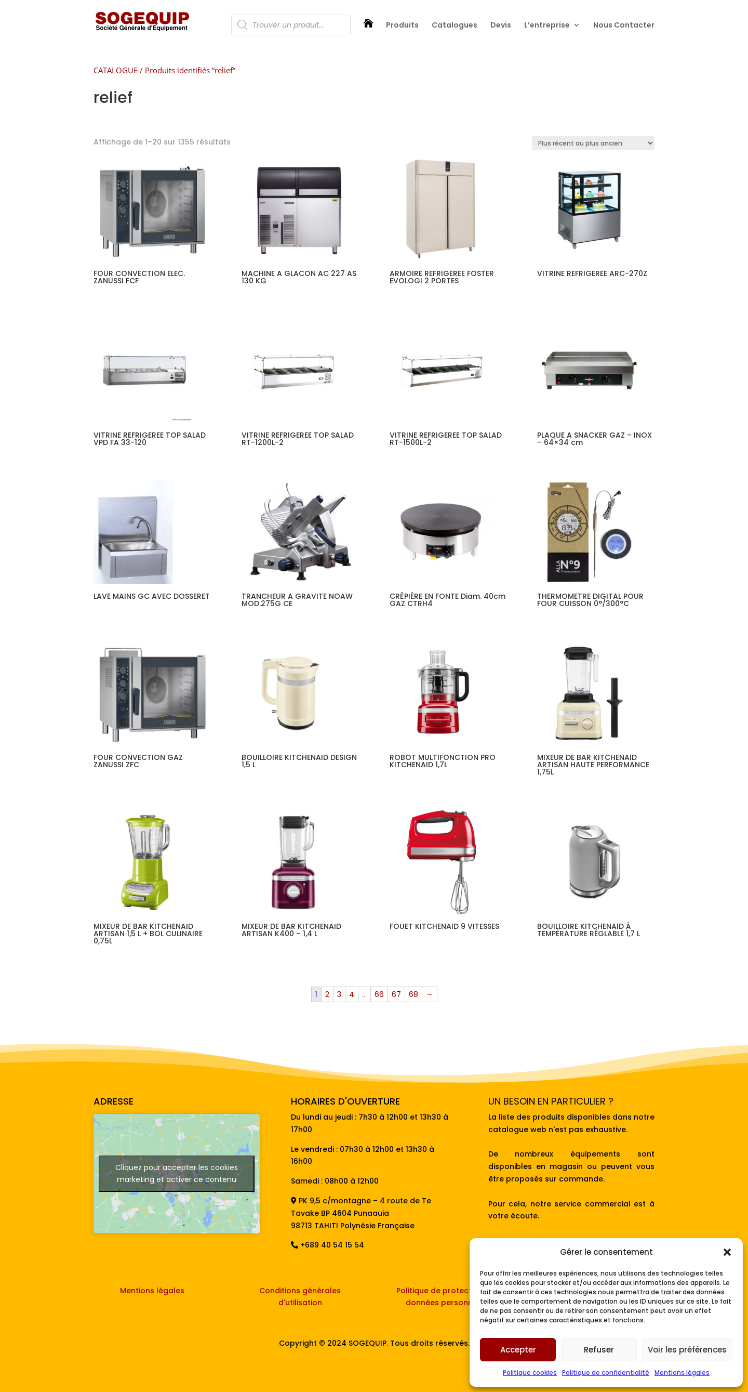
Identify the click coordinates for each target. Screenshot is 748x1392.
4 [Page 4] (351, 994)
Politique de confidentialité (605, 1372)
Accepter (518, 1349)
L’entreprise (547, 25)
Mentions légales (682, 1372)
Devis (500, 25)
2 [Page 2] (327, 994)
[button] (727, 1252)
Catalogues (454, 25)
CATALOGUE (116, 70)
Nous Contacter (623, 25)
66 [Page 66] (379, 994)
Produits (402, 25)
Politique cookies (530, 1372)
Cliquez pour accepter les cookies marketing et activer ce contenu (176, 1173)
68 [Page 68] (413, 994)
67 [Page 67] (396, 994)
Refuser (599, 1349)
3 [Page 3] (339, 994)
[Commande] (593, 143)
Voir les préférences (687, 1349)
